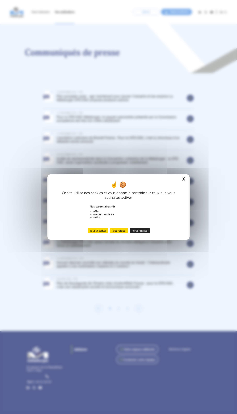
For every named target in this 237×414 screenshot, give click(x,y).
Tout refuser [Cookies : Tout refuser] (118, 231)
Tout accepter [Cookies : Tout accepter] (98, 231)
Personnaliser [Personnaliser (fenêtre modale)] (140, 231)
